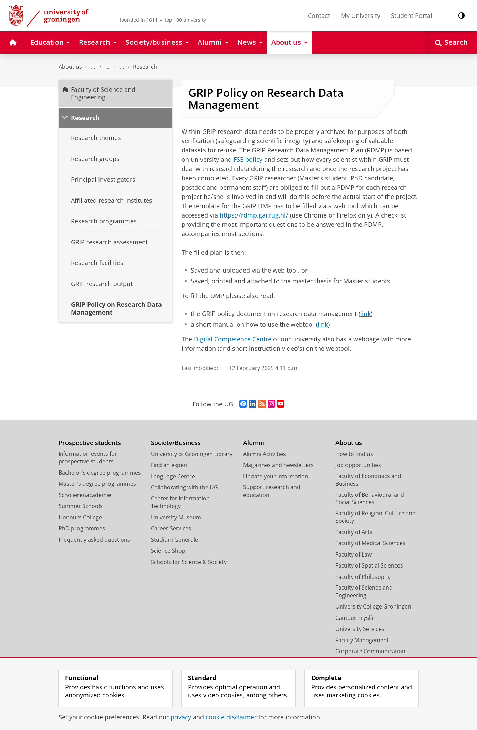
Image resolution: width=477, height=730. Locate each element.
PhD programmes (82, 528)
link (365, 313)
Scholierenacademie (85, 495)
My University (360, 15)
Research (145, 67)
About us (70, 67)
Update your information (275, 476)
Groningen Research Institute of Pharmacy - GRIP (121, 67)
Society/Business (176, 443)
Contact (319, 15)
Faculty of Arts (353, 532)
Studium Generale (174, 539)
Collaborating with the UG (184, 487)
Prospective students (90, 443)
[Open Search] (451, 42)
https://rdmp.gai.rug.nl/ (254, 215)
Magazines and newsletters (278, 465)
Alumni (253, 443)
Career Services (171, 528)
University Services (359, 629)
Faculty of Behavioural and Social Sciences (369, 498)
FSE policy (248, 159)
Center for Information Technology (180, 502)
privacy (180, 717)
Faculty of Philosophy (363, 577)
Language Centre (173, 476)
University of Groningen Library (191, 454)
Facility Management (362, 640)
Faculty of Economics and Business (368, 480)
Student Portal (411, 15)
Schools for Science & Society (189, 562)
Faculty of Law (353, 554)
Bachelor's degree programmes (100, 472)
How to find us (354, 454)
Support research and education (271, 491)
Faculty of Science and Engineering (93, 67)
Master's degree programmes (97, 483)
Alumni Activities (264, 454)
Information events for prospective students (88, 457)
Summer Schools (81, 506)
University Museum (176, 517)
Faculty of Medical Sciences (370, 543)
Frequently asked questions (94, 539)
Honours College (80, 517)
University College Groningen (373, 606)
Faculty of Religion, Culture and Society (375, 517)
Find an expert (169, 465)
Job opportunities (358, 465)
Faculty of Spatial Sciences (369, 565)
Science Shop (168, 550)
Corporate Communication (370, 651)
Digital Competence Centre (232, 339)
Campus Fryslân (356, 618)
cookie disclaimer (231, 717)
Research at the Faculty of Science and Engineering (107, 67)
